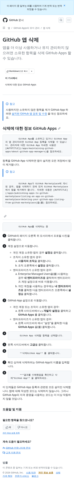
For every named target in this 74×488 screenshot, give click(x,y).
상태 (58, 472)
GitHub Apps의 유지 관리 (26, 27)
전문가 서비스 (22, 475)
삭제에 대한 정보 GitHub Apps (32, 128)
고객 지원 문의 (12, 452)
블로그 (35, 475)
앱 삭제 (46, 27)
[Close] (64, 5)
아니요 (23, 427)
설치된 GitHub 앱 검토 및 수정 (29, 113)
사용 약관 (31, 472)
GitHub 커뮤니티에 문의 (17, 447)
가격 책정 (7, 475)
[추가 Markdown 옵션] (31, 71)
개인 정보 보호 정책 (11, 433)
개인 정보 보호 (45, 472)
